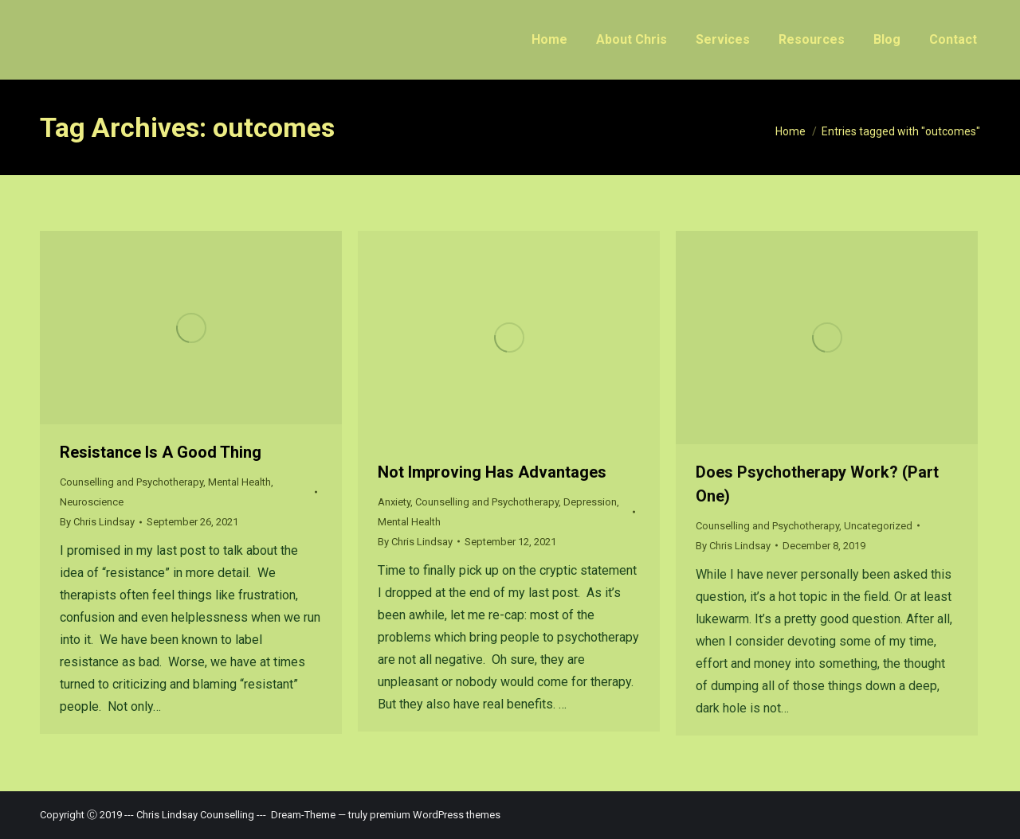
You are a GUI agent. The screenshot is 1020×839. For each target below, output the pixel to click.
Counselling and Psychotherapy (131, 482)
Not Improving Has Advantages (492, 472)
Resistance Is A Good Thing (160, 452)
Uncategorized (878, 526)
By (97, 522)
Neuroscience (92, 502)
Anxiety (394, 502)
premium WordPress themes (435, 815)
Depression (590, 502)
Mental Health (239, 482)
